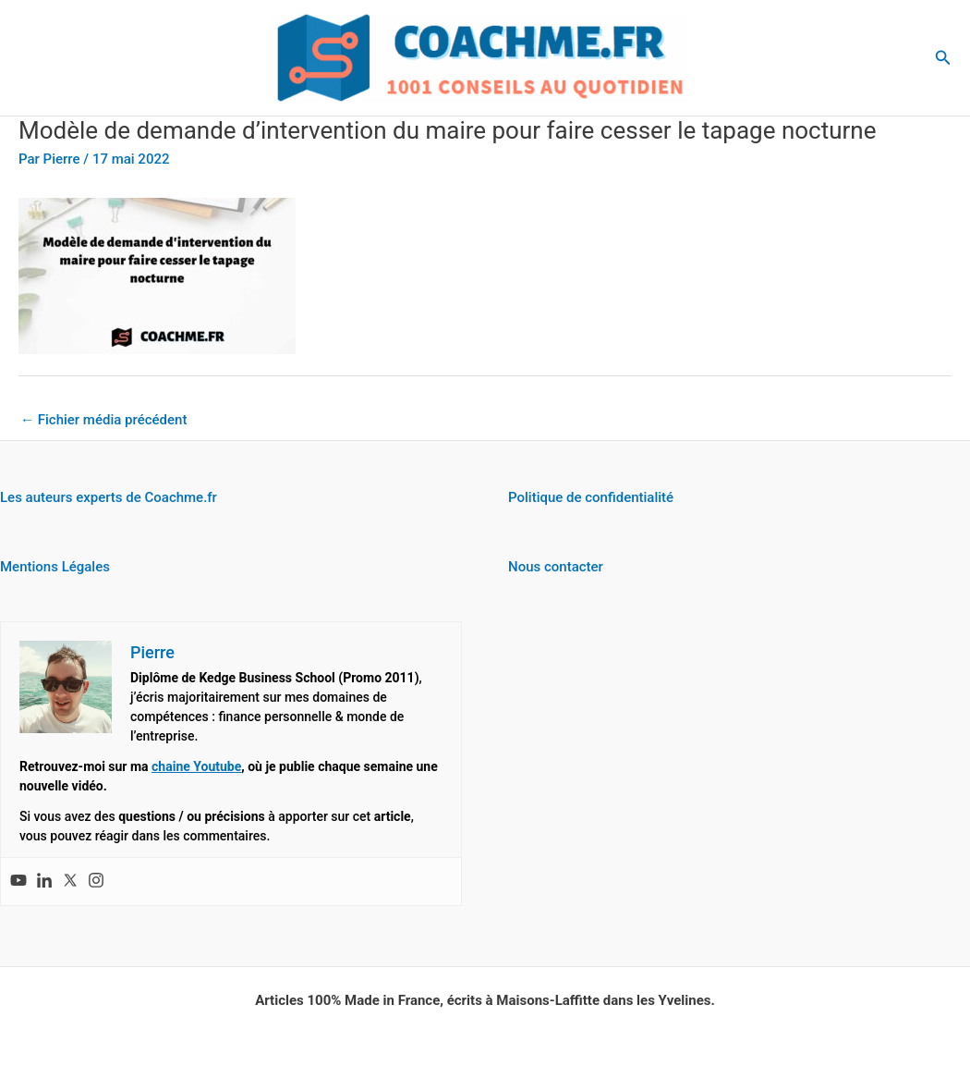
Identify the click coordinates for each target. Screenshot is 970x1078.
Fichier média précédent (103, 419)
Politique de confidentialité (590, 497)
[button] (943, 57)
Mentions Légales (55, 566)
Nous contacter (555, 566)
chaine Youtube (196, 766)
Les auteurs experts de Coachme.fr (108, 497)
